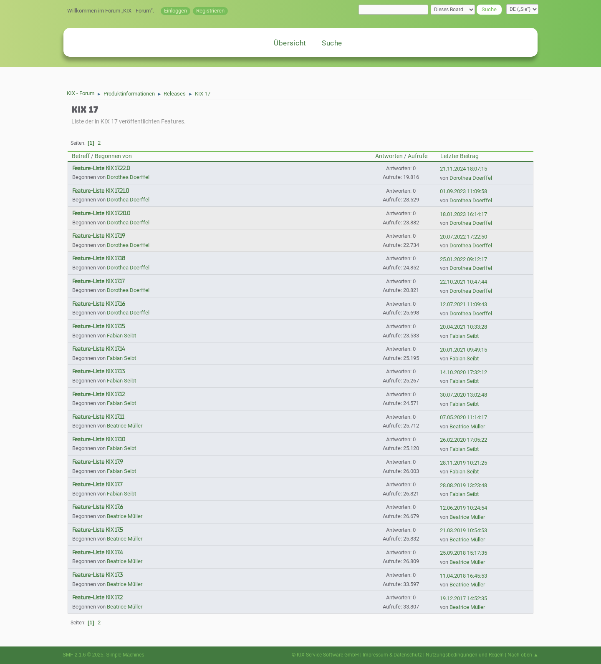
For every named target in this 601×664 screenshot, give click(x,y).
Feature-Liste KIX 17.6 (97, 507)
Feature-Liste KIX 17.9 (97, 461)
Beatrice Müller (124, 426)
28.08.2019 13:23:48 (463, 485)
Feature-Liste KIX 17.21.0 (100, 190)
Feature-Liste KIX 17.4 (97, 552)
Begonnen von (113, 156)
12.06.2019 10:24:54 (463, 508)
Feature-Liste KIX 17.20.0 (101, 213)
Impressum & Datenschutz (392, 655)
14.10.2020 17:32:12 (463, 372)
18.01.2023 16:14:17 (463, 214)
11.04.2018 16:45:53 (463, 576)
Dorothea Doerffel (128, 177)
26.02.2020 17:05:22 (463, 440)
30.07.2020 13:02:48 (463, 395)
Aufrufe (417, 156)
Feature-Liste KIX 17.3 (97, 574)
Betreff (81, 156)
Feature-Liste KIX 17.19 (98, 235)
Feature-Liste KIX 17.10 (98, 439)
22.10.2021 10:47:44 (463, 282)
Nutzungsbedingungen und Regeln (465, 655)
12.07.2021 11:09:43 (463, 304)
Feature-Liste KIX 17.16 (98, 303)
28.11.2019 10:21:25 (463, 463)
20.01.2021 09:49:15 (463, 350)
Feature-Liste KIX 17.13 (98, 371)
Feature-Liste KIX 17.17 (98, 281)
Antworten (389, 156)
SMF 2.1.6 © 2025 (83, 655)
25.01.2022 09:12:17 (463, 259)
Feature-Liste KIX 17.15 (98, 326)
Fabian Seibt (121, 335)
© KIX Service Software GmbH (325, 655)
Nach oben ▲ (523, 655)
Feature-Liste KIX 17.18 (98, 258)
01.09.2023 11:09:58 (463, 191)
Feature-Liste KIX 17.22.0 (101, 168)
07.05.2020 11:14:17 (463, 417)
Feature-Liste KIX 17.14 (98, 348)
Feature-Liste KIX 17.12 (98, 394)
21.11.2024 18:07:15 (463, 169)
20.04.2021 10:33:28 (463, 327)
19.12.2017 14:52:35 (463, 598)
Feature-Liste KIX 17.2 (97, 597)
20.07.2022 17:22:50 (463, 237)
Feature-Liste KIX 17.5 (97, 529)
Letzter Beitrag (459, 156)
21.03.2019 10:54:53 (463, 530)
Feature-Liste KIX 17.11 (98, 416)
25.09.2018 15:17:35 (463, 553)
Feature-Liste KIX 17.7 (97, 484)
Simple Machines (125, 655)
